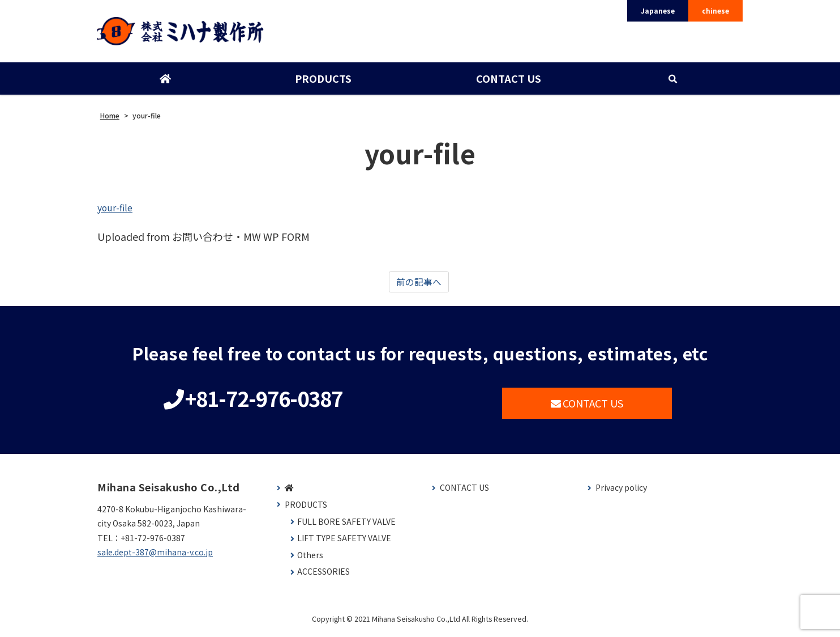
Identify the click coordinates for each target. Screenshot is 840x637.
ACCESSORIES (323, 575)
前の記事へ (418, 285)
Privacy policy (621, 491)
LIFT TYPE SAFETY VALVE (344, 542)
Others (310, 559)
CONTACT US (507, 81)
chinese (715, 10)
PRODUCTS (322, 81)
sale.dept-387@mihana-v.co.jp (155, 556)
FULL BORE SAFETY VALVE (346, 525)
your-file (117, 209)
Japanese (658, 10)
